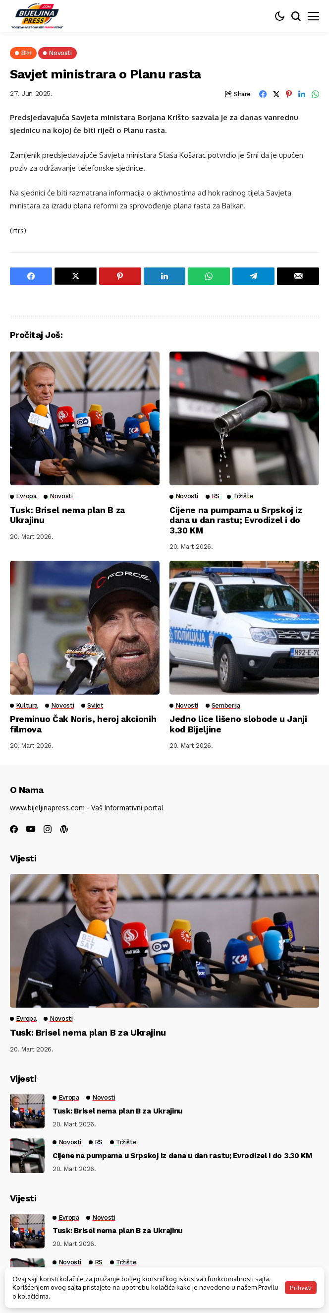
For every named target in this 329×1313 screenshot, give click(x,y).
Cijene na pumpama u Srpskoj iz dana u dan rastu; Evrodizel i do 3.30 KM (235, 520)
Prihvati (301, 1287)
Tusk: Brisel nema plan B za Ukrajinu (88, 1032)
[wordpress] (64, 829)
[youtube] (30, 829)
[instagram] (48, 829)
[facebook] (14, 829)
